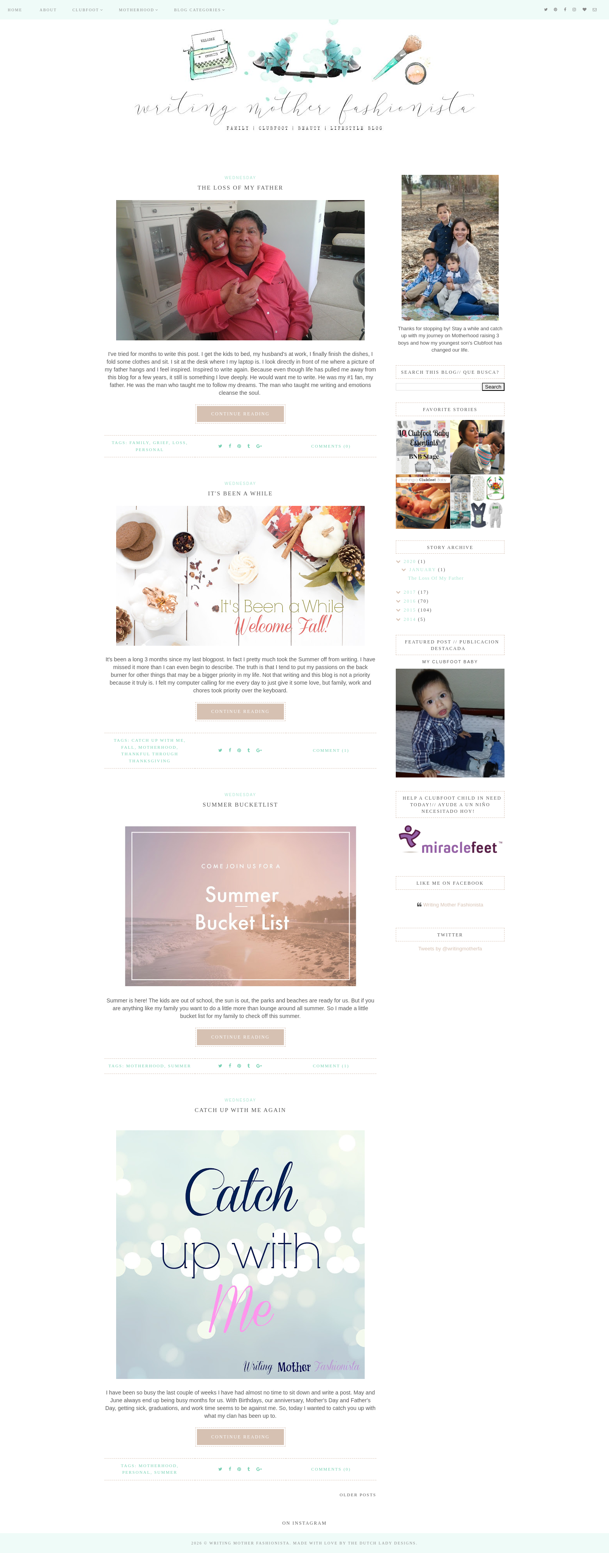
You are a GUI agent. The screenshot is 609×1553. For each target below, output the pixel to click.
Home (15, 10)
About (48, 10)
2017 (411, 592)
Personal (150, 449)
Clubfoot (85, 10)
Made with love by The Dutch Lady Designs (354, 1543)
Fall (128, 747)
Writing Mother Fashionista (453, 905)
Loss (179, 442)
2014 (411, 619)
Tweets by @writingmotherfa (450, 949)
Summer (179, 1065)
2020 (411, 561)
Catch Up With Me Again (240, 1110)
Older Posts (358, 1494)
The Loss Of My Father (240, 188)
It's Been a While (240, 493)
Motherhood (136, 10)
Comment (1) (331, 750)
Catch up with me (158, 740)
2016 (411, 601)
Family (139, 442)
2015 (411, 610)
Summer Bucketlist (240, 805)
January (423, 569)
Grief (161, 442)
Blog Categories (197, 10)
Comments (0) (331, 446)
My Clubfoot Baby (450, 661)
